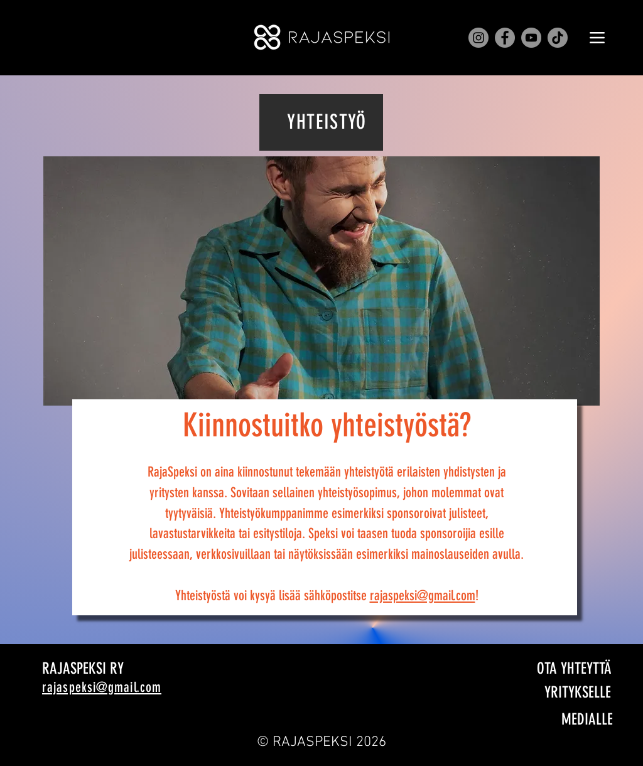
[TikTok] (558, 38)
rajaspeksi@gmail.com (422, 595)
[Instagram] (478, 38)
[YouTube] (531, 38)
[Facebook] (505, 38)
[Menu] (597, 38)
